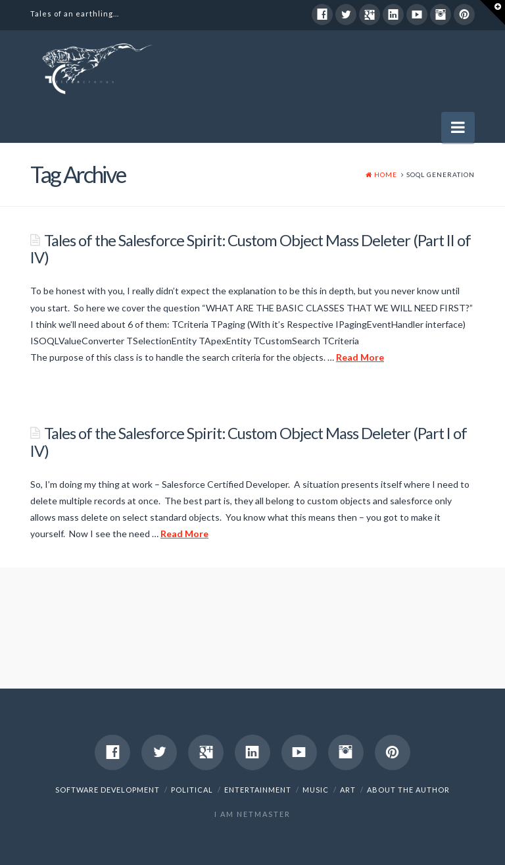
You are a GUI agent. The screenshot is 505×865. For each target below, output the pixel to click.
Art (348, 789)
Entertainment (257, 789)
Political (192, 789)
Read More (360, 357)
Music (315, 789)
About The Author (408, 789)
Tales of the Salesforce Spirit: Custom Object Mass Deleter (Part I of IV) (248, 441)
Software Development (107, 789)
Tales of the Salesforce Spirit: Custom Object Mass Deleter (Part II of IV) (250, 249)
